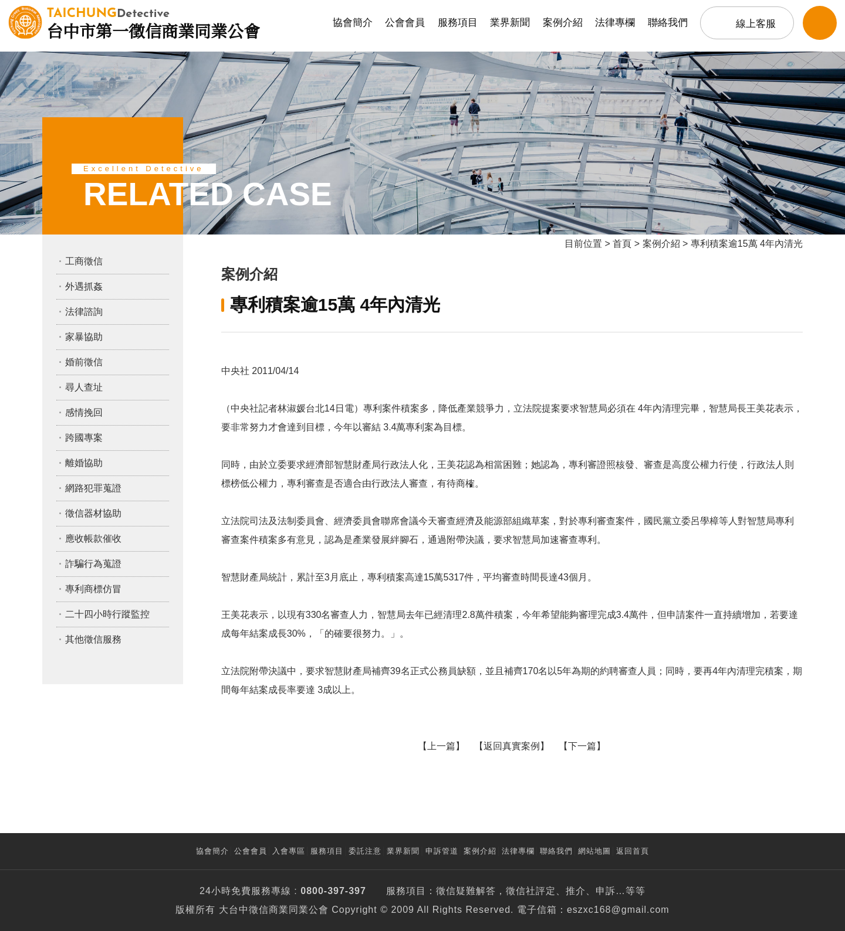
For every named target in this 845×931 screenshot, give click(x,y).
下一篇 (582, 746)
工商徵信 (84, 261)
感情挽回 (84, 412)
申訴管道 (441, 851)
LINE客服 (820, 23)
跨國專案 (84, 438)
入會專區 (288, 851)
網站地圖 (594, 851)
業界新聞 (510, 22)
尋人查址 (84, 387)
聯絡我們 (668, 22)
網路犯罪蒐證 (93, 488)
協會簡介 (353, 22)
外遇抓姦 (84, 286)
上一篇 (441, 746)
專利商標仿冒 (93, 589)
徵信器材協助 (93, 513)
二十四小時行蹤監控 (107, 614)
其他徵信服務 (93, 639)
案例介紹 (563, 22)
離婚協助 (84, 463)
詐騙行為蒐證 (93, 564)
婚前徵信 (84, 362)
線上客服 (756, 23)
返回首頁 (632, 851)
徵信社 (521, 891)
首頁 (622, 244)
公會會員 (405, 22)
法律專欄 (615, 22)
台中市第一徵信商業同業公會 (153, 22)
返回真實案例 (512, 746)
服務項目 (458, 22)
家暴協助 (84, 337)
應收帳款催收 (93, 538)
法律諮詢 (84, 312)
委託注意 (365, 851)
